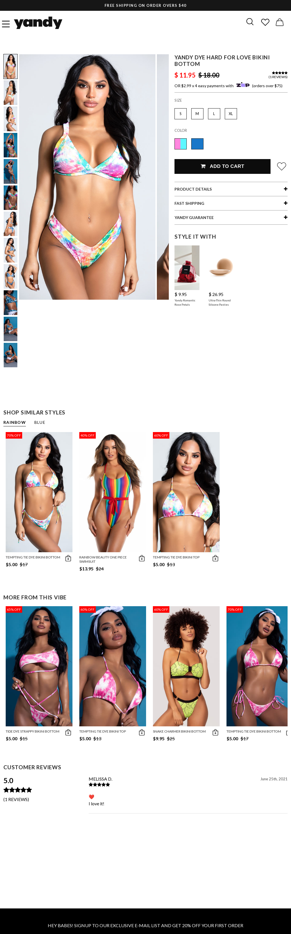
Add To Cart (222, 166)
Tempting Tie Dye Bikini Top (176, 557)
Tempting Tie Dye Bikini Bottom (33, 557)
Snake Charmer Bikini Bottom (179, 731)
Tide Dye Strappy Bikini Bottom (32, 731)
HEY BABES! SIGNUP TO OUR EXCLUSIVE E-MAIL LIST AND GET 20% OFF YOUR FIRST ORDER (145, 925)
